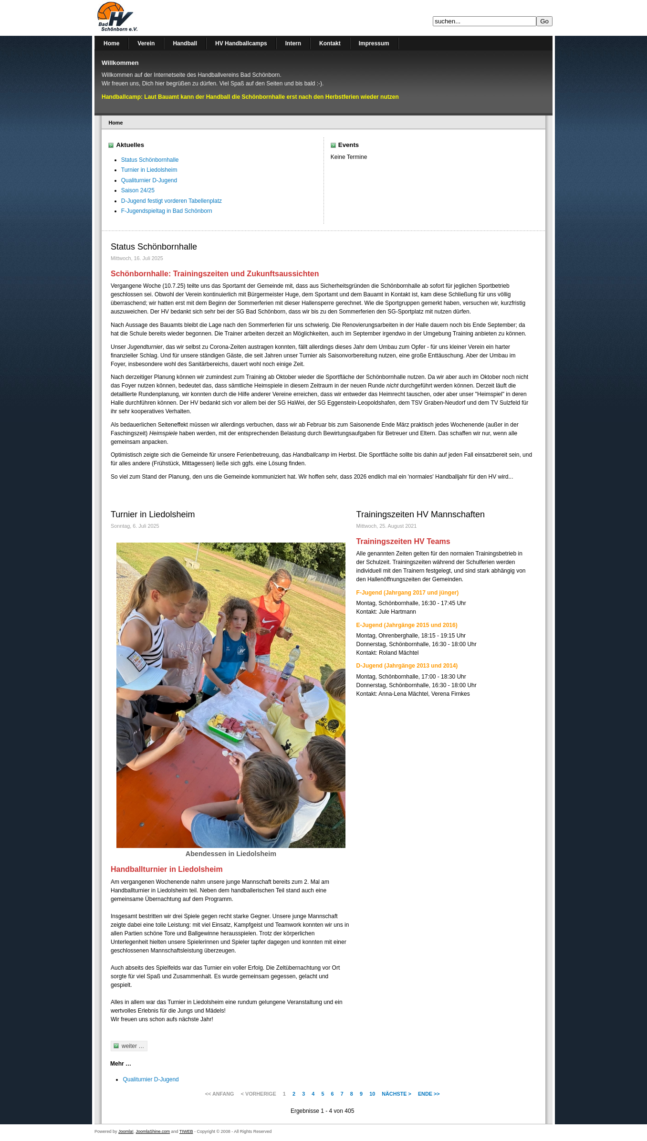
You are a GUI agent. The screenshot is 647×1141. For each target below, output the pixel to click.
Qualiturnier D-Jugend (149, 180)
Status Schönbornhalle (150, 160)
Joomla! (126, 1131)
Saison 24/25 (138, 190)
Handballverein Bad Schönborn (142, 18)
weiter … (133, 1046)
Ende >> (429, 1094)
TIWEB (186, 1131)
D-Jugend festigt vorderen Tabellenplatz (171, 201)
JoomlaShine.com (153, 1131)
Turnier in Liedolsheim (149, 170)
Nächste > (396, 1094)
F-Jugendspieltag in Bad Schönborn (166, 211)
